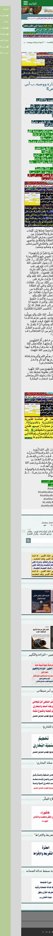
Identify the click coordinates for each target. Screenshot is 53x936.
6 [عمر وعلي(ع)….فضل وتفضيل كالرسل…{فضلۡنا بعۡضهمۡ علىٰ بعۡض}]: (32, 524)
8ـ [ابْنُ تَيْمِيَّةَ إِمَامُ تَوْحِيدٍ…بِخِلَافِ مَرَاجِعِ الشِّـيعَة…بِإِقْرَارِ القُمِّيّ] (20, 531)
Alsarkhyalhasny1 (26, 491)
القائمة (11, 3)
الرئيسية (48, 42)
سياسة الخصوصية (45, 923)
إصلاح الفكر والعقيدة (33, 42)
